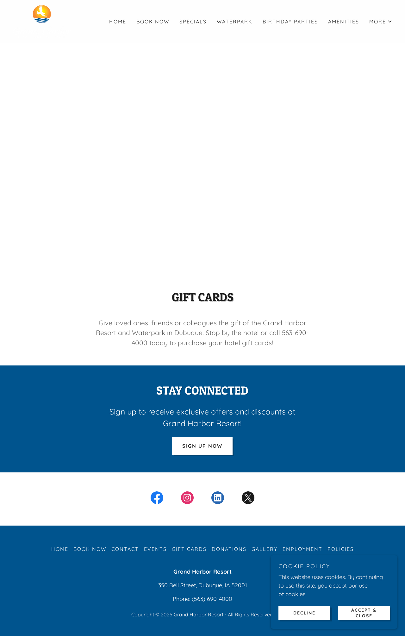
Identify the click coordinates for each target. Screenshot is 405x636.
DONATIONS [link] (229, 549)
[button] (380, 21)
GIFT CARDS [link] (189, 549)
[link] (42, 21)
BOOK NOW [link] (152, 21)
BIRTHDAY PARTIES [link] (290, 21)
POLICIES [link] (340, 549)
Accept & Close (364, 612)
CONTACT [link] (125, 549)
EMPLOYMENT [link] (302, 549)
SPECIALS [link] (193, 21)
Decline (304, 612)
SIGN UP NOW (202, 446)
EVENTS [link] (155, 549)
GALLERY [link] (264, 549)
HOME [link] (117, 21)
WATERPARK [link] (234, 21)
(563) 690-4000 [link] (212, 598)
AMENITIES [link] (343, 21)
